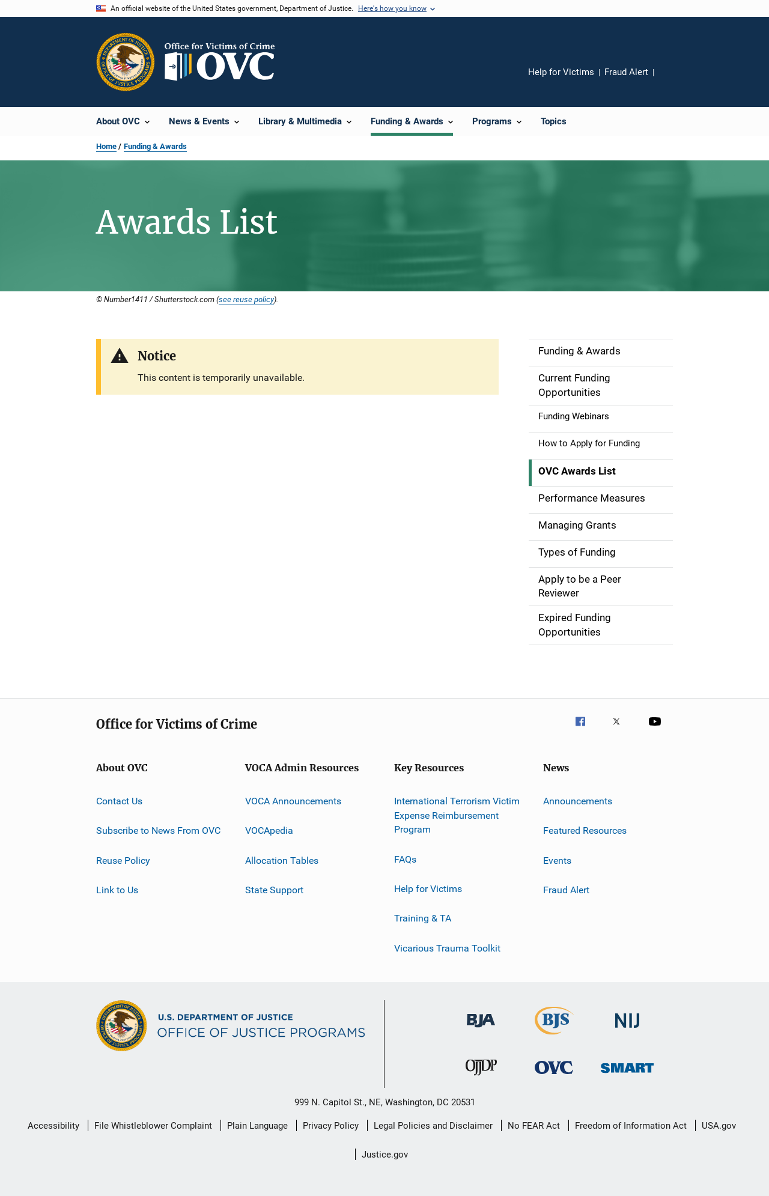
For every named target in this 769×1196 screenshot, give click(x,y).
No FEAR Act (534, 1125)
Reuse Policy (123, 860)
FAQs (405, 858)
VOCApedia (269, 830)
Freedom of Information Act (631, 1125)
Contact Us (119, 801)
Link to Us (117, 890)
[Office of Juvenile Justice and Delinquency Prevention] (481, 1077)
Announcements (577, 801)
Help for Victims (561, 72)
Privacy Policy (331, 1125)
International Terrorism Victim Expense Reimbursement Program (457, 815)
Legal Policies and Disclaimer (433, 1125)
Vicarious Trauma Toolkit (447, 948)
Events (557, 860)
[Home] (225, 62)
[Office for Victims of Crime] (554, 1076)
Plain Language (257, 1125)
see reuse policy (246, 299)
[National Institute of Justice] (627, 1030)
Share (673, 80)
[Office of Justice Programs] (125, 61)
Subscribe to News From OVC (158, 830)
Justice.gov (385, 1154)
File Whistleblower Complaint (153, 1125)
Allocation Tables (281, 860)
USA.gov (719, 1125)
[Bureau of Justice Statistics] (554, 1037)
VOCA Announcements (293, 801)
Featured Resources (585, 830)
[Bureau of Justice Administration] (481, 1030)
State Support (274, 890)
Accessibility (53, 1125)
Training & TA (422, 918)
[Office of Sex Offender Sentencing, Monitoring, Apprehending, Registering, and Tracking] (627, 1074)
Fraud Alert (626, 72)
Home (106, 146)
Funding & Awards (155, 146)
